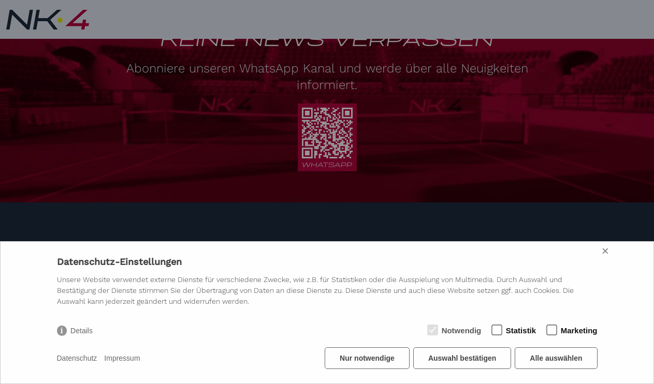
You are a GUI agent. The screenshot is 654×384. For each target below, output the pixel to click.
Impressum (122, 358)
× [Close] (605, 251)
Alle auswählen (556, 358)
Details (81, 331)
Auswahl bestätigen (462, 358)
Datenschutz (77, 358)
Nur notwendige (367, 358)
